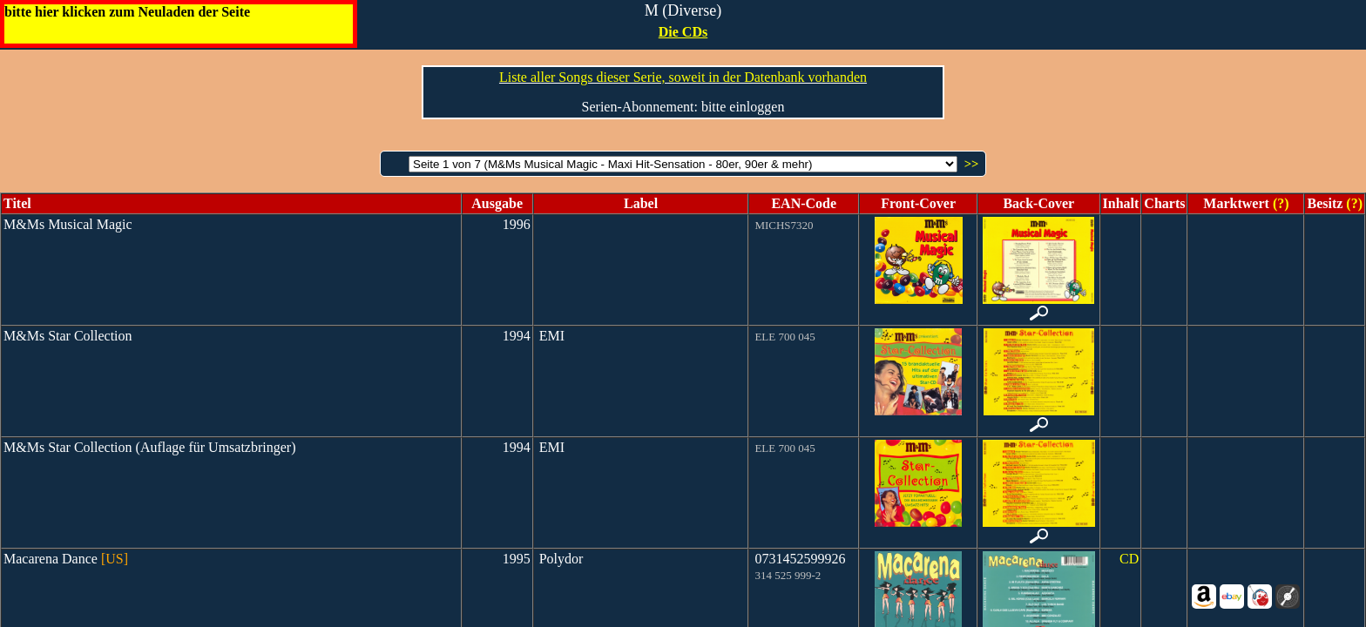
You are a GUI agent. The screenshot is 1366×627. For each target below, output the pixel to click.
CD (1129, 558)
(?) (1279, 203)
